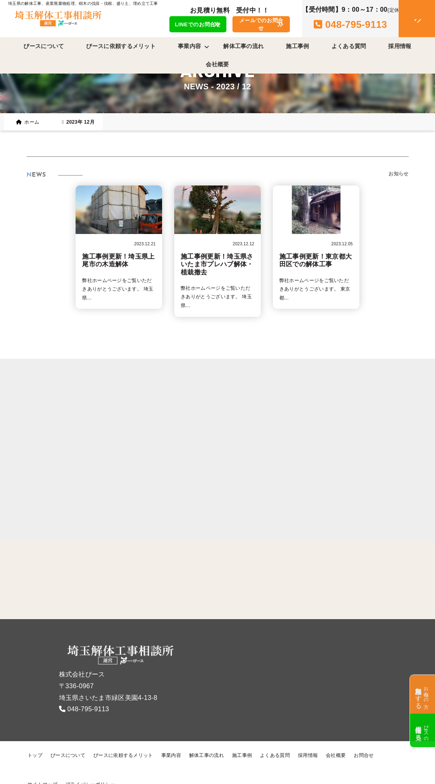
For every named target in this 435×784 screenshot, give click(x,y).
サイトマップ (42, 769)
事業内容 (171, 740)
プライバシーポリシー (90, 769)
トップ (34, 740)
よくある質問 (349, 46)
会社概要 (217, 64)
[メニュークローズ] (407, 19)
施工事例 (297, 46)
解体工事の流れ (243, 46)
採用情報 (399, 46)
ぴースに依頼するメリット (121, 46)
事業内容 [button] (193, 46)
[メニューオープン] (405, 17)
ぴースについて (43, 46)
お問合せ (364, 740)
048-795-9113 (88, 694)
